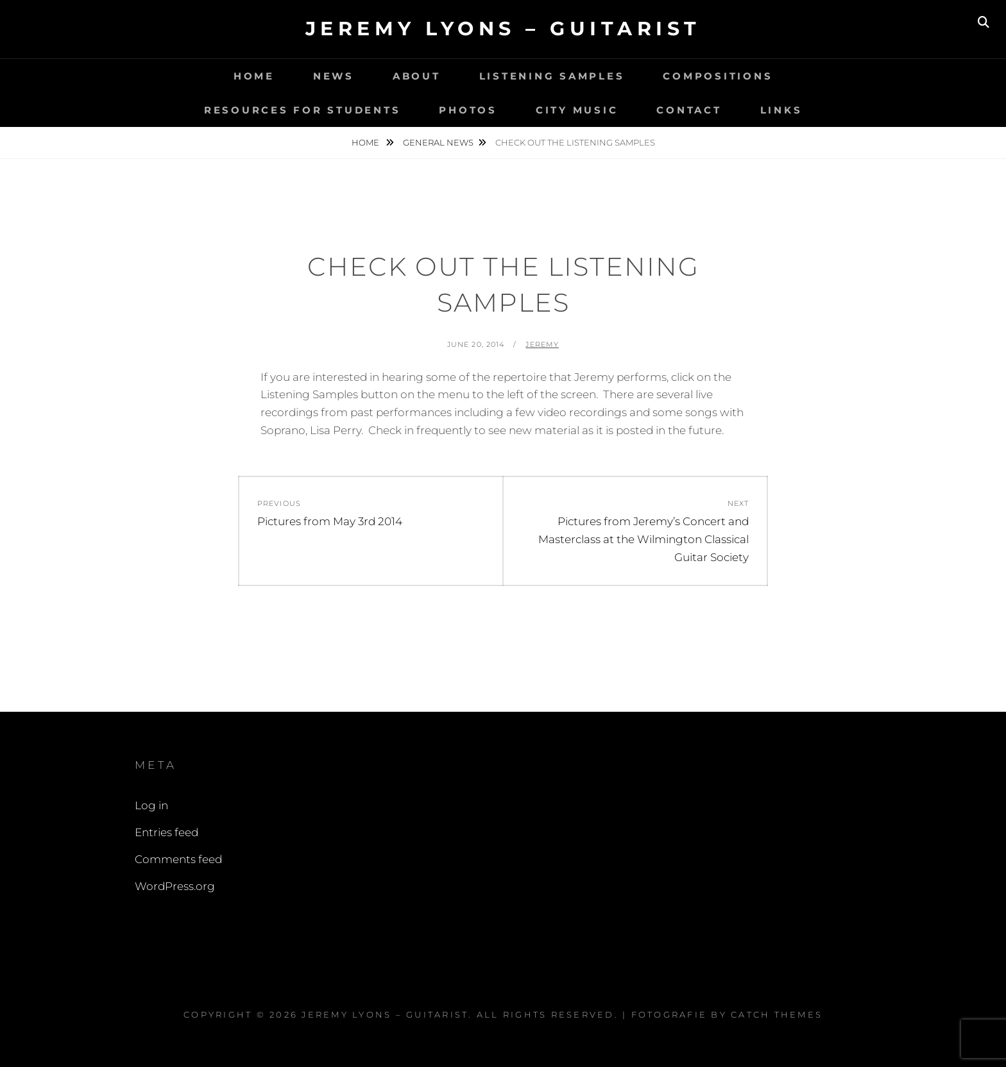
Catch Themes (777, 1014)
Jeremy (542, 344)
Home (254, 76)
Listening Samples (552, 76)
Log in (151, 805)
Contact (688, 110)
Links (781, 110)
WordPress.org (175, 886)
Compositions (717, 76)
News (333, 76)
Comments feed (178, 859)
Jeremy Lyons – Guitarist (503, 28)
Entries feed (166, 832)
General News (438, 142)
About (417, 76)
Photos (468, 110)
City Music (577, 110)
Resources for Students (302, 110)
